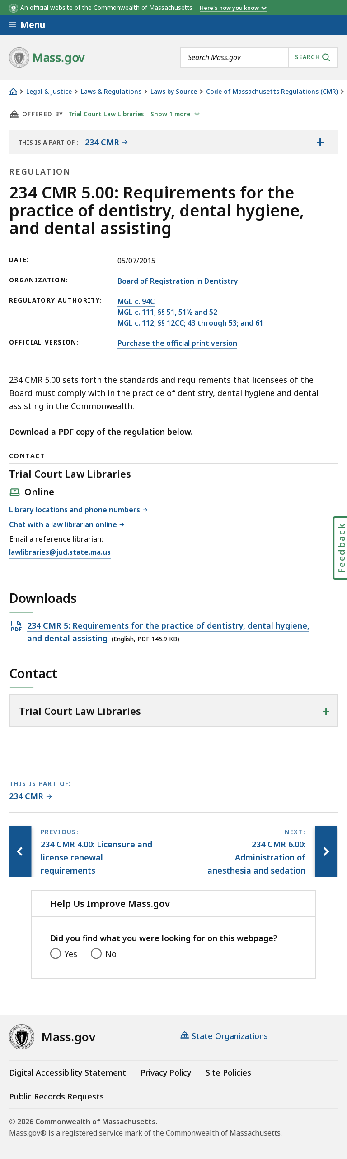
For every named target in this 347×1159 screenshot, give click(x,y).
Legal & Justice (49, 92)
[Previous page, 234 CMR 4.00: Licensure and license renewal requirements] (20, 851)
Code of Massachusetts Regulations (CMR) (272, 92)
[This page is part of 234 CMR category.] (30, 797)
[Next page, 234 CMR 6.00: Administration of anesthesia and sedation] (325, 851)
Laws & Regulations (111, 92)
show (171, 114)
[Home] (13, 91)
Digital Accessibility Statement (67, 1072)
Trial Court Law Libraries (106, 114)
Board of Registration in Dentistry (177, 281)
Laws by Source (173, 92)
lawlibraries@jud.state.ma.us (60, 552)
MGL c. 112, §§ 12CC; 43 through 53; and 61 (190, 323)
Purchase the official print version (177, 343)
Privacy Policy (166, 1072)
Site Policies (228, 1072)
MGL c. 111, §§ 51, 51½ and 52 (167, 312)
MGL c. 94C (136, 301)
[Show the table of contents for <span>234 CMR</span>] (320, 142)
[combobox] (259, 57)
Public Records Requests (56, 1096)
